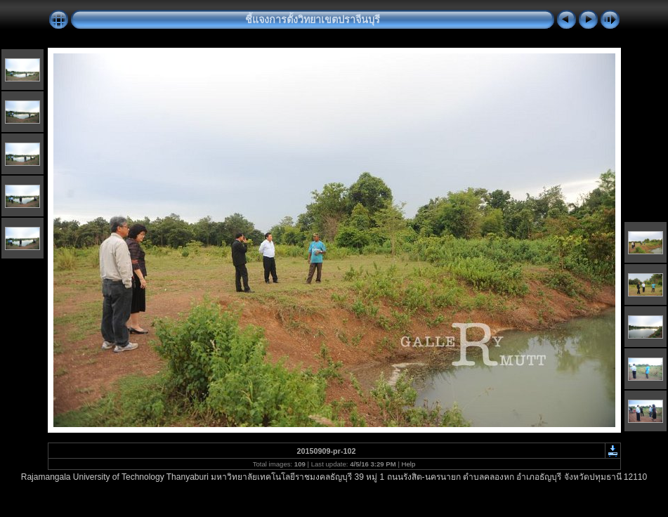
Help (409, 464)
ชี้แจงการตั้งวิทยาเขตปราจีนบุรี (312, 19)
